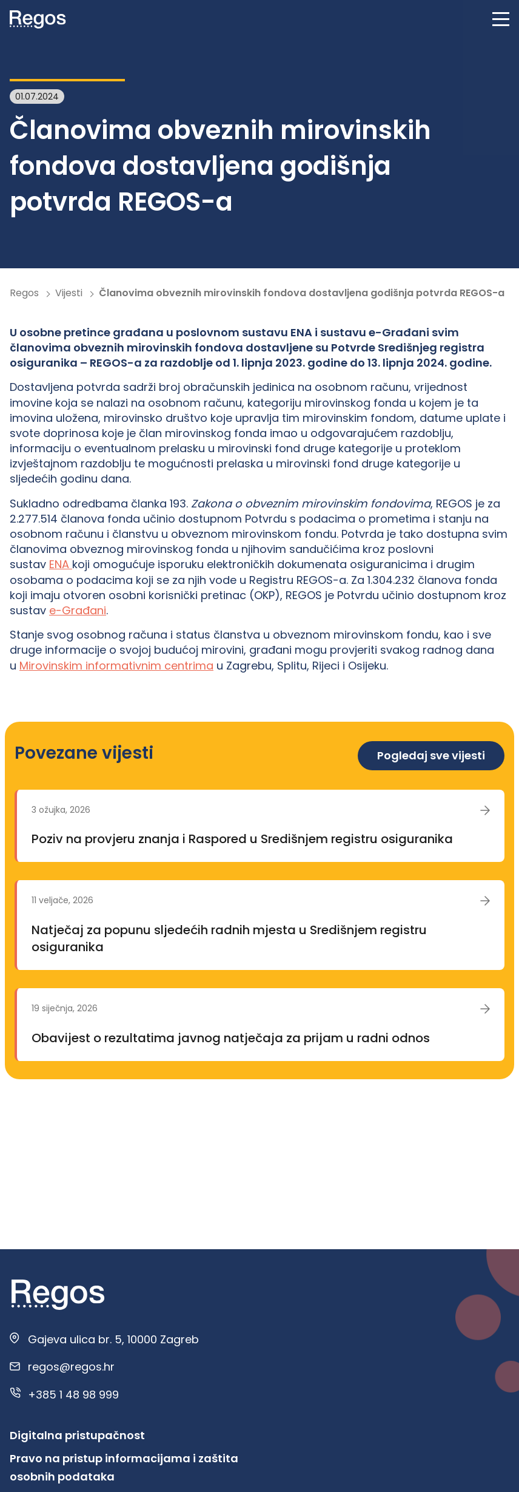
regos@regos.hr (71, 1366)
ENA (60, 564)
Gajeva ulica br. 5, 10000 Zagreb (113, 1339)
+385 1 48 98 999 (73, 1394)
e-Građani (77, 610)
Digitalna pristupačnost (77, 1435)
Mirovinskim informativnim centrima (116, 665)
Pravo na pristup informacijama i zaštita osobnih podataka (124, 1467)
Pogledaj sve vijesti (431, 755)
